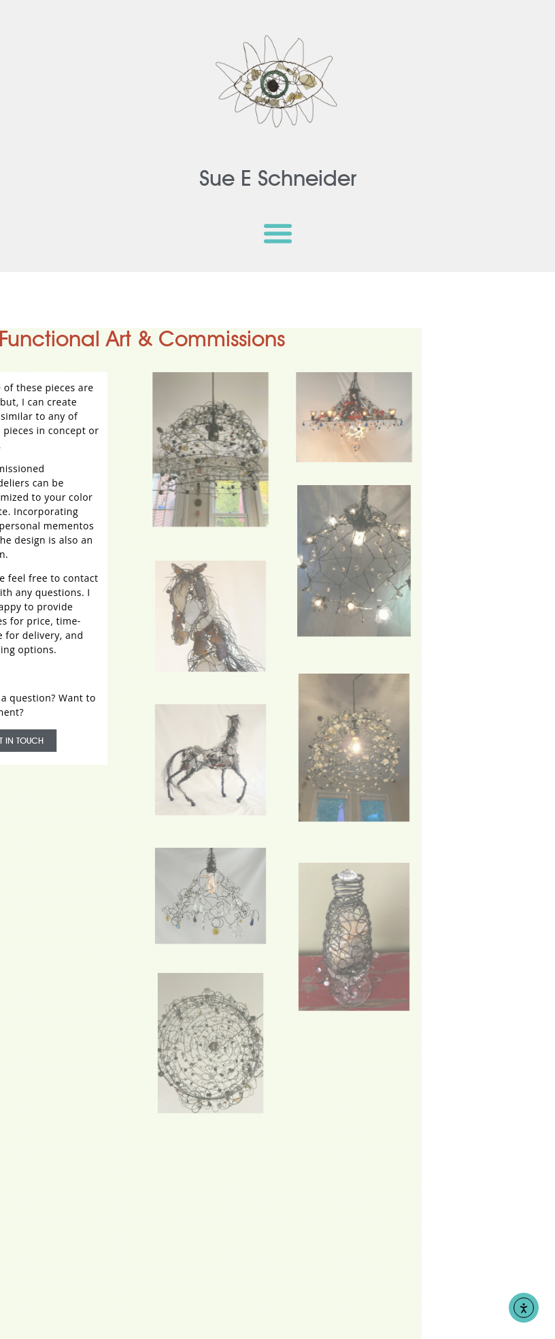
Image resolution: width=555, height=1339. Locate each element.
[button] (277, 233)
